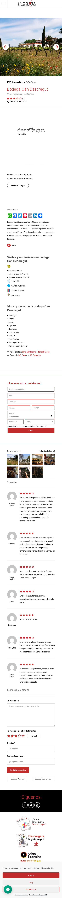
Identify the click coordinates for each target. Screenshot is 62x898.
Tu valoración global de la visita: (21, 731)
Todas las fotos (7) (46, 451)
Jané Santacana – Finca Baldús (36, 351)
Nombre (11, 743)
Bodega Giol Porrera (43, 779)
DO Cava (31, 82)
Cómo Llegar (19, 185)
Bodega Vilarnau (17, 779)
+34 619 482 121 (18, 101)
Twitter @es (31, 806)
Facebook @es (24, 806)
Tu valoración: (13, 701)
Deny (31, 882)
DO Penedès (15, 82)
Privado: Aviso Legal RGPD (38, 895)
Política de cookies (21, 895)
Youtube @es (37, 806)
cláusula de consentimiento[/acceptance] (30, 426)
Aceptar (31, 875)
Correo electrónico (15, 756)
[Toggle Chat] (8, 889)
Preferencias (31, 889)
